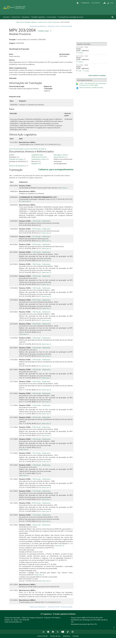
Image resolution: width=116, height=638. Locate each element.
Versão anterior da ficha (53, 26)
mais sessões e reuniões (97, 75)
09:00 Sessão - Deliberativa (41, 229)
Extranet (75, 636)
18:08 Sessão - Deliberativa (41, 264)
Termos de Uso (55, 636)
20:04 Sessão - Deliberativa (41, 324)
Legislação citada (37, 155)
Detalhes (80, 53)
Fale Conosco (96, 3)
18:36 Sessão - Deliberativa (41, 525)
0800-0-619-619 (87, 618)
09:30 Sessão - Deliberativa (41, 244)
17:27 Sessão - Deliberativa (41, 491)
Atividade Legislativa (38, 17)
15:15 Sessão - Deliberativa (41, 237)
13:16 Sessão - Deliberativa (41, 515)
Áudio (79, 71)
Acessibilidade (85, 3)
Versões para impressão (66, 26)
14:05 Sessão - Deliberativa (41, 252)
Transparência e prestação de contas (70, 17)
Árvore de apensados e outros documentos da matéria (27, 149)
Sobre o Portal (42, 636)
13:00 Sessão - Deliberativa (41, 465)
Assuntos (6, 17)
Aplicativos (66, 636)
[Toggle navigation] (112, 17)
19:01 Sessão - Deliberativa (41, 453)
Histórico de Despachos (17, 166)
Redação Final (36, 164)
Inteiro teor (43, 30)
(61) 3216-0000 (96, 620)
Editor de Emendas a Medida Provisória (91, 87)
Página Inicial (19, 22)
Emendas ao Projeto (16, 159)
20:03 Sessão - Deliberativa (41, 300)
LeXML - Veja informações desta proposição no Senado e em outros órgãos (91, 84)
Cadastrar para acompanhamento (38, 26)
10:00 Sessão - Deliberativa (41, 360)
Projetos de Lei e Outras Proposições (49, 22)
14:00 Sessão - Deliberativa (41, 221)
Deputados (25, 17)
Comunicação (51, 17)
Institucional (15, 17)
